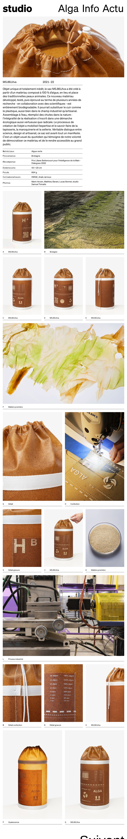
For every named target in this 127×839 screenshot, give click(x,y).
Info (90, 7)
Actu (113, 7)
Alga (68, 7)
